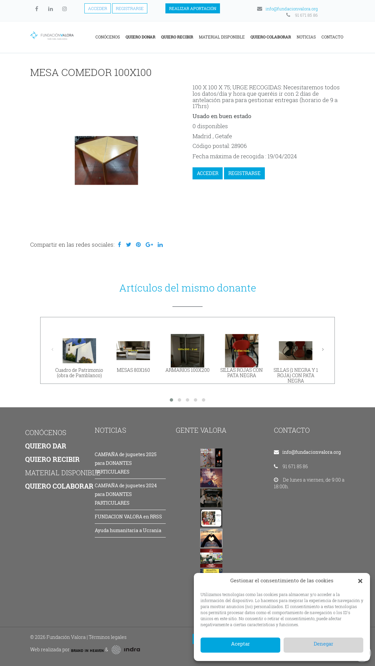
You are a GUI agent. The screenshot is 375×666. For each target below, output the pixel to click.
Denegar (323, 643)
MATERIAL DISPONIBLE (62, 472)
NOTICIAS (110, 430)
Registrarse (130, 8)
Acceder (97, 8)
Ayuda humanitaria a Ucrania (128, 530)
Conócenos (107, 36)
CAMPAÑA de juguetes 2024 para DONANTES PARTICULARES (126, 494)
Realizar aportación (192, 8)
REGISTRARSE (244, 173)
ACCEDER (207, 173)
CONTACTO (292, 430)
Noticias (306, 36)
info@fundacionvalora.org (287, 9)
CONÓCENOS (45, 432)
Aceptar (240, 643)
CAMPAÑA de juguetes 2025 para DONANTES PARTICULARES (125, 463)
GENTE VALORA (201, 430)
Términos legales (108, 637)
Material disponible (222, 36)
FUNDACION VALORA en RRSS (128, 516)
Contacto (332, 36)
